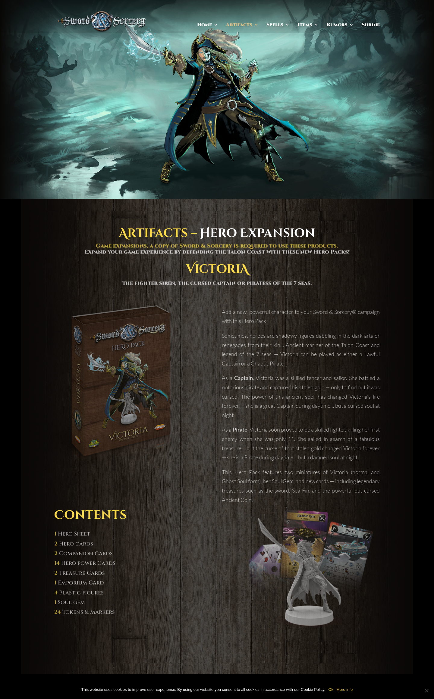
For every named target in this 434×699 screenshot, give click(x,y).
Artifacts (239, 25)
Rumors (337, 25)
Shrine (371, 25)
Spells (274, 25)
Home (204, 25)
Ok (330, 689)
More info (344, 689)
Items (304, 25)
